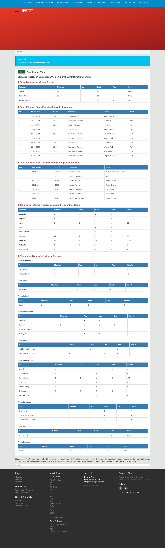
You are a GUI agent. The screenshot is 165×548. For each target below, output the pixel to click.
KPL (51, 508)
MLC (51, 499)
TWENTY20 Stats (21, 505)
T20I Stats (19, 503)
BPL (51, 496)
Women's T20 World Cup (59, 524)
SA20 (52, 511)
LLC (51, 515)
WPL (51, 527)
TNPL (52, 506)
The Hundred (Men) (57, 518)
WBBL (52, 529)
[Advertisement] (82, 31)
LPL (51, 494)
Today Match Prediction (44, 2)
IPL (51, 482)
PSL (51, 492)
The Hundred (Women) (58, 531)
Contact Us (19, 479)
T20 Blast (53, 487)
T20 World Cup (55, 480)
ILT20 (52, 513)
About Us (18, 477)
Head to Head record (23, 492)
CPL (51, 489)
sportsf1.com (91, 459)
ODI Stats (18, 501)
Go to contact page (91, 485)
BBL (51, 485)
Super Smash (55, 504)
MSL (51, 501)
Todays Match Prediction (24, 490)
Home (20, 52)
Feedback (18, 482)
